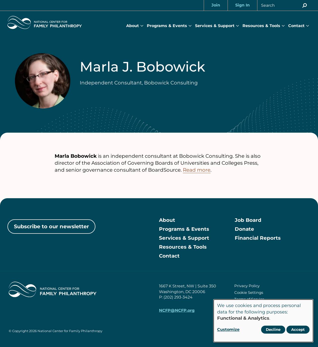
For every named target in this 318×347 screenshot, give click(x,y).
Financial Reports (258, 238)
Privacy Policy (247, 285)
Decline (273, 329)
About (132, 25)
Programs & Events (167, 25)
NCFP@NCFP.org (177, 310)
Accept (298, 329)
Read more (196, 170)
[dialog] (263, 321)
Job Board (248, 220)
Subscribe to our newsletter (51, 226)
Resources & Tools (261, 25)
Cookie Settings (248, 292)
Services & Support (215, 25)
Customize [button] (228, 329)
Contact (296, 25)
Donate (244, 229)
